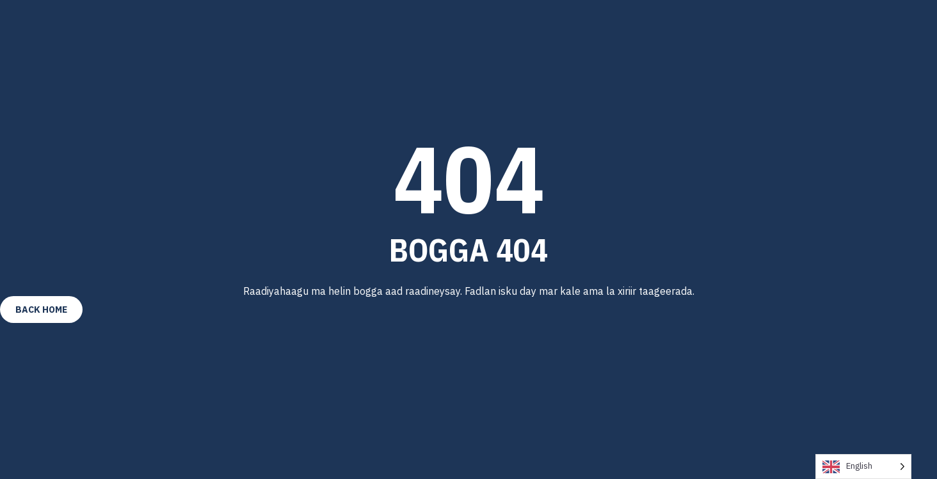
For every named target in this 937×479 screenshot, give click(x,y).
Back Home (41, 309)
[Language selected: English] (863, 466)
